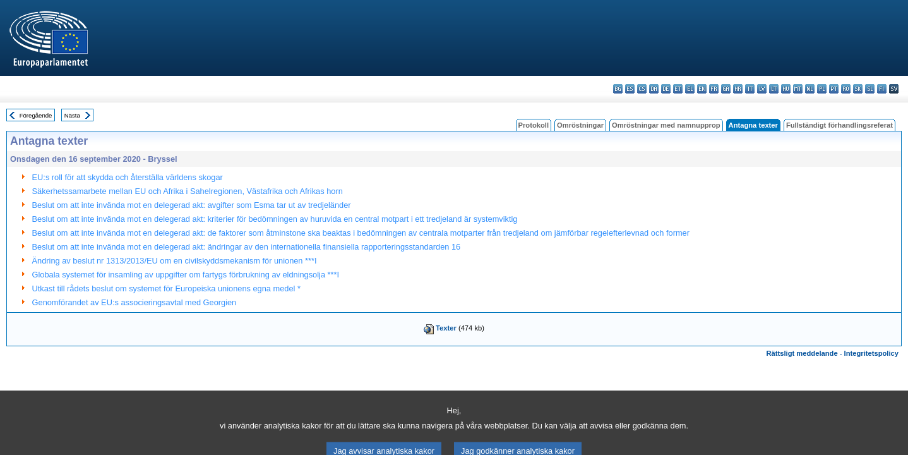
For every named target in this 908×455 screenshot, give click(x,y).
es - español (630, 89)
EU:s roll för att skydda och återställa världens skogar (127, 177)
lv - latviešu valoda (762, 89)
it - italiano (750, 89)
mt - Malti (798, 89)
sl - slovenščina (870, 89)
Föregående (36, 115)
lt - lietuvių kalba (774, 89)
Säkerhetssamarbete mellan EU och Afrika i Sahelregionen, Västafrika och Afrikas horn (187, 191)
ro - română (846, 89)
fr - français (714, 89)
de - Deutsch (666, 89)
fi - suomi (882, 89)
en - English (702, 89)
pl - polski (822, 89)
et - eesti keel (678, 89)
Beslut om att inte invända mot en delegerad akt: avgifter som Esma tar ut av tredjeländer (191, 205)
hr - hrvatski (738, 89)
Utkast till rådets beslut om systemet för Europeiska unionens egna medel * (166, 288)
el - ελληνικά (690, 89)
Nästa (72, 115)
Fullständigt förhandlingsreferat (839, 125)
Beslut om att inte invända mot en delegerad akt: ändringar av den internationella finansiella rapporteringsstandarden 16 (246, 247)
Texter (446, 328)
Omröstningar (580, 125)
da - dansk (654, 89)
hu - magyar (786, 89)
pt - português (834, 89)
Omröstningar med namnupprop (666, 125)
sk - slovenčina (858, 89)
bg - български (618, 89)
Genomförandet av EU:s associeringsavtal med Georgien (134, 302)
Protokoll (533, 125)
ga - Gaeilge (726, 89)
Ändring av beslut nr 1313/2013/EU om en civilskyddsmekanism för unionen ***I (174, 260)
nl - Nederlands (810, 89)
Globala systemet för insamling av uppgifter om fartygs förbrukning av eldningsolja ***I (186, 274)
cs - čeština (642, 89)
